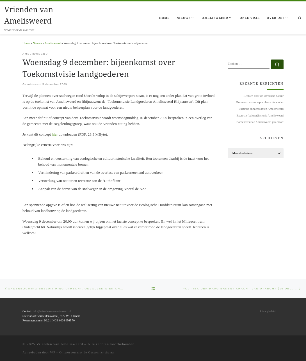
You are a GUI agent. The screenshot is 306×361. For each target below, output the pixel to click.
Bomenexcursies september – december (260, 102)
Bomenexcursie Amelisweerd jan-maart (260, 122)
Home (26, 43)
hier (55, 134)
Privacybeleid (267, 311)
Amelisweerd (53, 43)
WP (52, 352)
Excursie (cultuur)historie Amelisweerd (260, 115)
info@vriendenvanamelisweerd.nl (52, 311)
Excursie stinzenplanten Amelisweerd (261, 108)
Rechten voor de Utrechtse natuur (263, 95)
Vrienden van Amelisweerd (59, 344)
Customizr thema (101, 352)
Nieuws (37, 43)
